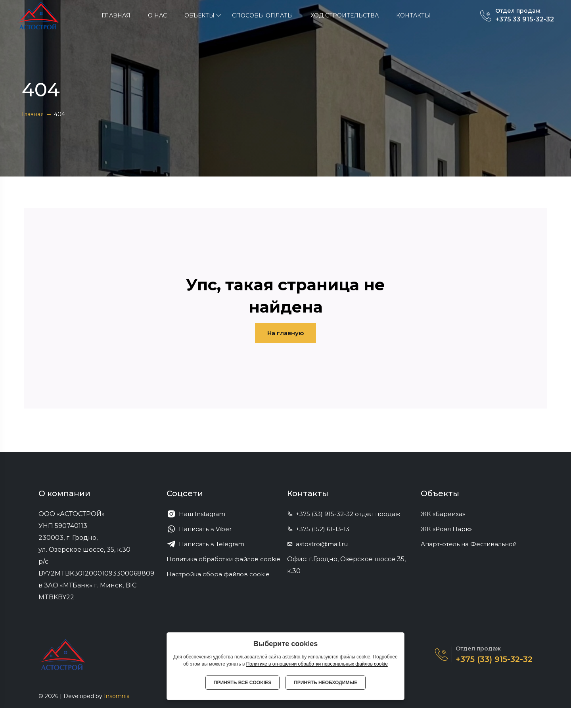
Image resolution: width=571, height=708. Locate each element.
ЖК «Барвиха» (446, 514)
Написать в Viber (199, 529)
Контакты (413, 15)
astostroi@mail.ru (317, 544)
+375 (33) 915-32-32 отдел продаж (343, 514)
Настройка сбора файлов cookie (218, 574)
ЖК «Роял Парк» (450, 529)
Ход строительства (344, 15)
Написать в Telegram (205, 544)
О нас (157, 15)
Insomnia (117, 696)
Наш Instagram (196, 514)
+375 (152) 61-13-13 (318, 529)
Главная (116, 15)
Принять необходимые (325, 682)
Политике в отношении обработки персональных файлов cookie (317, 664)
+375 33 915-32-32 (524, 19)
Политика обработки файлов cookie (223, 559)
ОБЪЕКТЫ (199, 15)
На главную (285, 333)
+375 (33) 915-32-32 (494, 659)
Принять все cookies (242, 682)
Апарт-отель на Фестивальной (472, 544)
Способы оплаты (262, 15)
